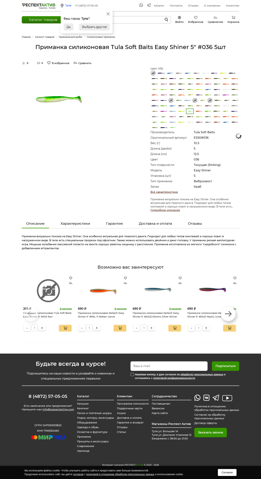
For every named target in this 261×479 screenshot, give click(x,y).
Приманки (84, 436)
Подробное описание (165, 210)
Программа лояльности (132, 403)
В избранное (60, 63)
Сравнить (84, 63)
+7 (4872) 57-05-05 (86, 5)
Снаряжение (85, 446)
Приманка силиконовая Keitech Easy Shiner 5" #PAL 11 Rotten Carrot (101, 314)
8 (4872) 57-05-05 (48, 396)
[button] (228, 314)
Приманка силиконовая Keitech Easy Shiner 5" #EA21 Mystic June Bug (210, 314)
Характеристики (75, 223)
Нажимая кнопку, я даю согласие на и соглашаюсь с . (180, 376)
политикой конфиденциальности (174, 378)
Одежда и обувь (87, 427)
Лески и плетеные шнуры (94, 413)
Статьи (120, 432)
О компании (212, 5)
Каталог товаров (43, 20)
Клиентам (232, 5)
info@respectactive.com (58, 409)
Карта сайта (159, 413)
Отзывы (193, 5)
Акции (120, 413)
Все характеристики (164, 192)
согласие (78, 474)
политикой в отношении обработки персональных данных (120, 474)
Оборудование (87, 422)
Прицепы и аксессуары (92, 441)
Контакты (176, 5)
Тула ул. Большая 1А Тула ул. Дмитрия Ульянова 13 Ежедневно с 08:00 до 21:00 (171, 435)
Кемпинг (83, 408)
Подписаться (226, 366)
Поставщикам (160, 403)
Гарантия (114, 223)
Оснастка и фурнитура (92, 432)
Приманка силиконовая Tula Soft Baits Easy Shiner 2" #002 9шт (47, 314)
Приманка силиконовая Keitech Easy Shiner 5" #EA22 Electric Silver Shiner (156, 314)
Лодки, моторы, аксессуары (95, 417)
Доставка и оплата (155, 223)
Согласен (227, 472)
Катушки (82, 403)
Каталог (159, 5)
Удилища (83, 450)
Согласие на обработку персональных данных (209, 416)
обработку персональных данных (202, 374)
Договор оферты (205, 423)
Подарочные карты (129, 408)
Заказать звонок (210, 432)
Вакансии (157, 408)
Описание (35, 223)
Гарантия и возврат (129, 422)
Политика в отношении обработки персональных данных (216, 408)
